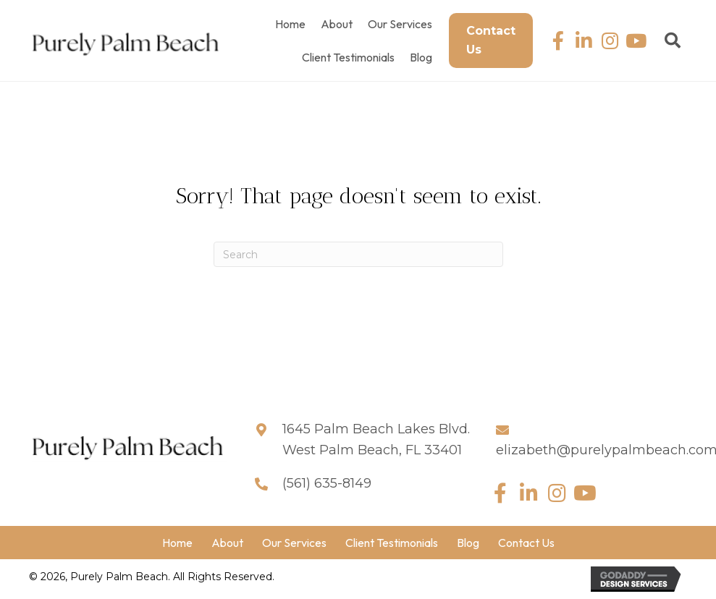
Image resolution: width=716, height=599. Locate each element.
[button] (558, 41)
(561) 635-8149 (326, 483)
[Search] (358, 254)
